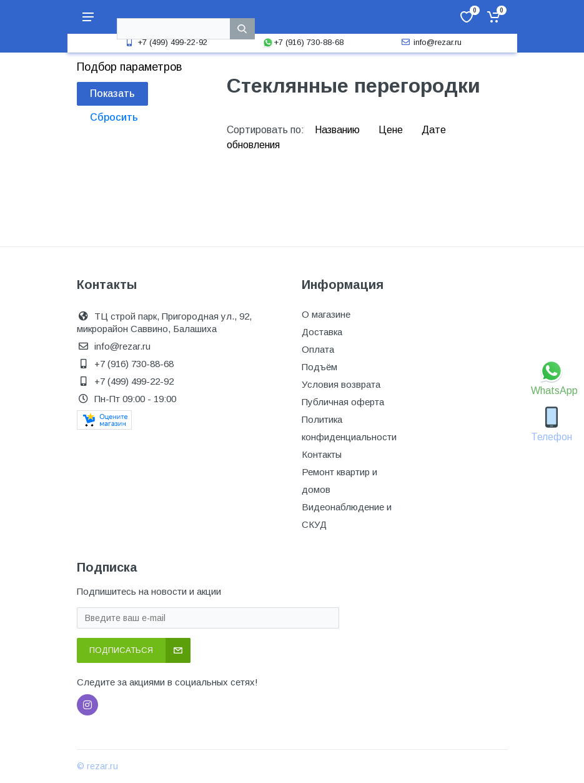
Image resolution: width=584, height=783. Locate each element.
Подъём (319, 366)
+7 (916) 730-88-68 (303, 42)
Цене (392, 129)
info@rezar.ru (430, 42)
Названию (338, 129)
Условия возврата (341, 384)
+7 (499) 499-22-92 (164, 42)
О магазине (326, 314)
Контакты (322, 454)
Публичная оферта (343, 402)
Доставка (322, 331)
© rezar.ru (97, 766)
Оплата (318, 349)
